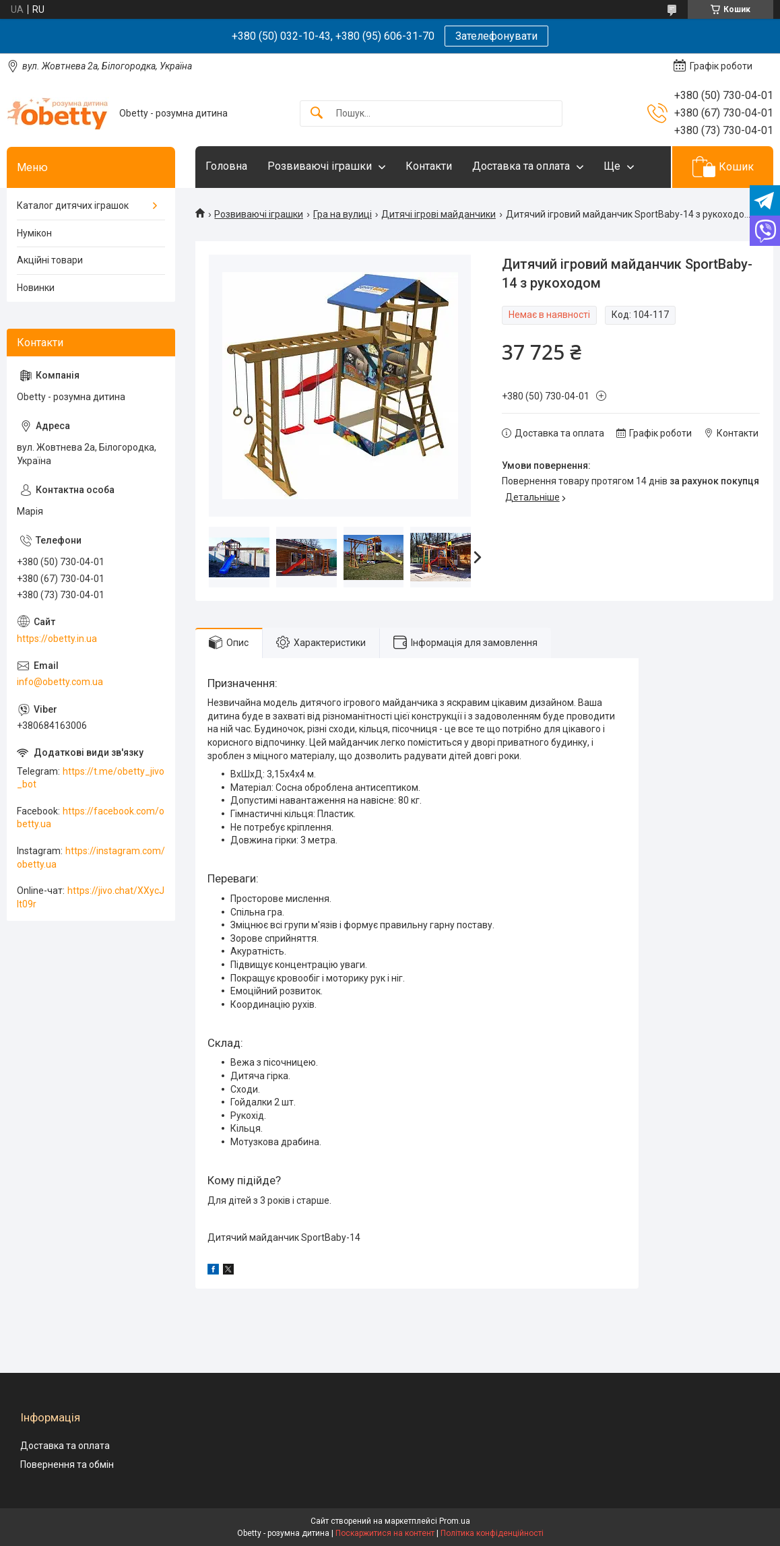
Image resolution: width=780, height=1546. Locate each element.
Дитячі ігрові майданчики (438, 214)
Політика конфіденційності (492, 1533)
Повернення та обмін (67, 1464)
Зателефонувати (496, 36)
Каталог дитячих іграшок (73, 205)
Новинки (36, 287)
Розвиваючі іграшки (319, 166)
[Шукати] (316, 113)
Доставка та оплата (521, 166)
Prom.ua (454, 1521)
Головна (226, 166)
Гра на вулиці (342, 214)
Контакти (428, 166)
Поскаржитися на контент (384, 1533)
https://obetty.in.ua (57, 638)
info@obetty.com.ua (60, 681)
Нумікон (34, 233)
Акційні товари (50, 260)
